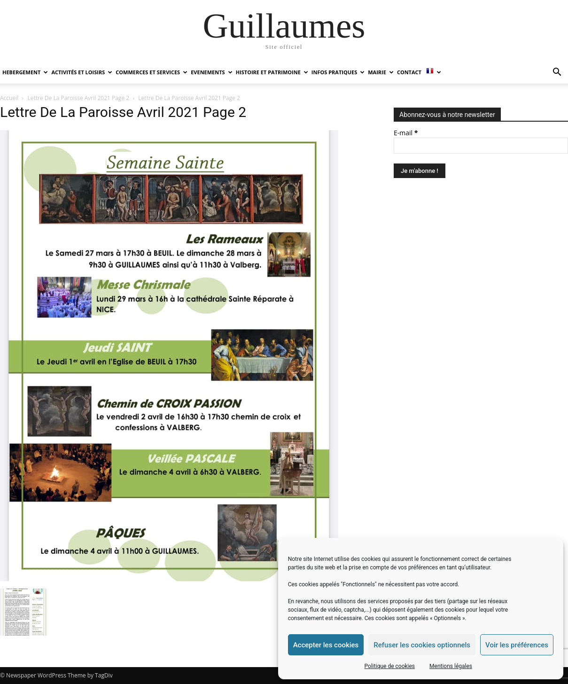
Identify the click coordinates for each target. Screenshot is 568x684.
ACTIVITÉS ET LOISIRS (81, 72)
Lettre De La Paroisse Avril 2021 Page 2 (79, 98)
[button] (556, 73)
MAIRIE (381, 72)
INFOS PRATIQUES (338, 72)
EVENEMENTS (211, 72)
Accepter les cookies (326, 645)
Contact (409, 72)
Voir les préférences (516, 645)
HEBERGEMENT (25, 72)
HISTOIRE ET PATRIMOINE (272, 72)
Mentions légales (450, 666)
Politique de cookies (390, 666)
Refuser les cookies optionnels (421, 645)
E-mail (406, 132)
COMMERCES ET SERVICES (151, 72)
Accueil (9, 98)
